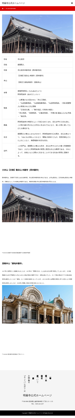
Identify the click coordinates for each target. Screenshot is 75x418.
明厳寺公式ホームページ (13, 3)
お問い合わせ (29, 378)
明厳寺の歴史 (42, 375)
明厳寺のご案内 (46, 376)
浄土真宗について (38, 378)
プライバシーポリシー (25, 382)
